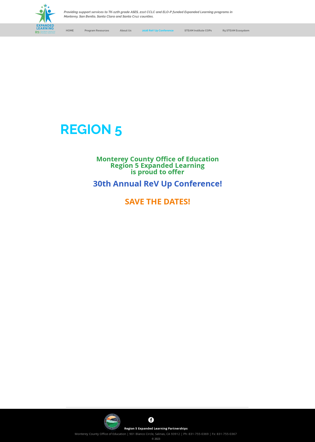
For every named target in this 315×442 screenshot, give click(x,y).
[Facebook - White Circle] (151, 420)
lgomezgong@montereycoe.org (216, 412)
